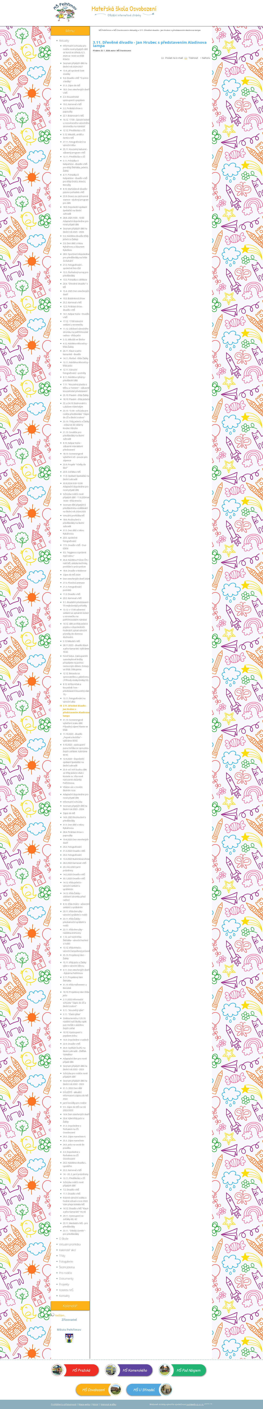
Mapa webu (84, 1404)
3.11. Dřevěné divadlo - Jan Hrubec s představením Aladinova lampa (170, 30)
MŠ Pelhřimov (105, 30)
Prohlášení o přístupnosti (63, 1404)
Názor (95, 1404)
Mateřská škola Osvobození (124, 8)
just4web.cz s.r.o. (195, 1404)
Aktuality (134, 30)
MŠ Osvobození (121, 30)
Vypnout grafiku (108, 1404)
